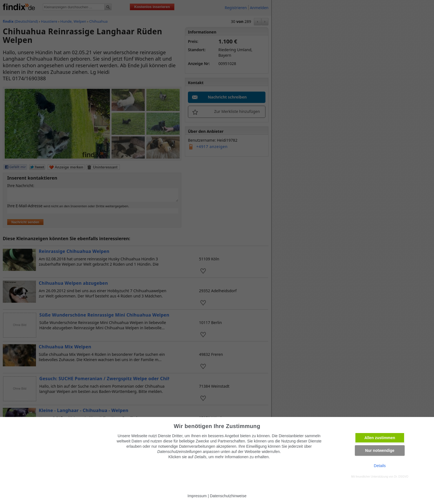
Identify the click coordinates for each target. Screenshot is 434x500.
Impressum (197, 496)
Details (380, 465)
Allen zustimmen (379, 438)
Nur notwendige (379, 450)
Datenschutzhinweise (228, 496)
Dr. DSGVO (401, 476)
